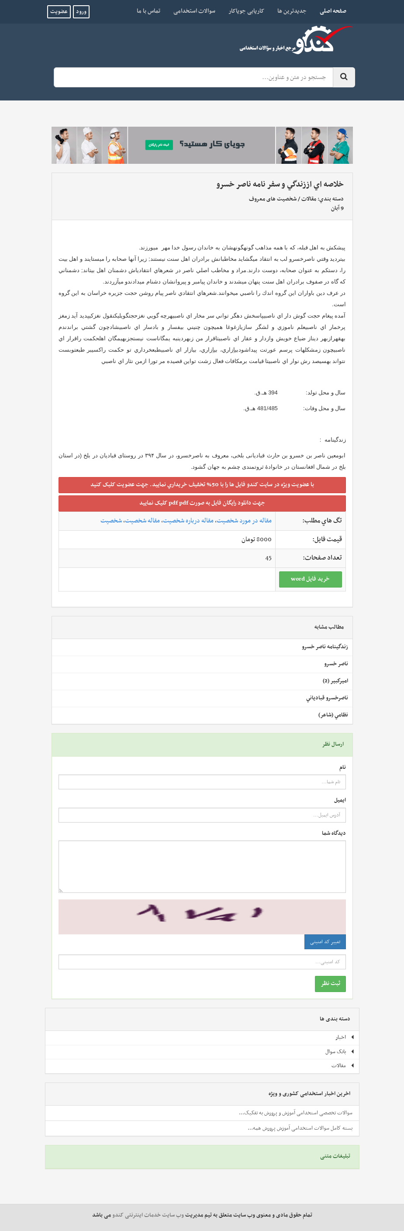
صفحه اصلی (329, 11)
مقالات (308, 199)
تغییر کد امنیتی (325, 941)
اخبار (345, 1037)
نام (342, 767)
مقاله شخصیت (142, 520)
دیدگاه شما (334, 833)
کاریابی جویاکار (246, 11)
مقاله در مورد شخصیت (244, 520)
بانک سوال (340, 1052)
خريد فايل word (310, 579)
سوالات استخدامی (194, 11)
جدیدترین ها (292, 11)
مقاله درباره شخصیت (188, 520)
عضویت (59, 12)
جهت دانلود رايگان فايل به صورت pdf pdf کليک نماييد (202, 503)
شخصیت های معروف (273, 199)
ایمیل (340, 800)
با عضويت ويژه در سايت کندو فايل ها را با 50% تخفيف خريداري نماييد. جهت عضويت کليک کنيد (202, 485)
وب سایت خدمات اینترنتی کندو (148, 1215)
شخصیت (111, 520)
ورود (81, 12)
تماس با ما (148, 11)
